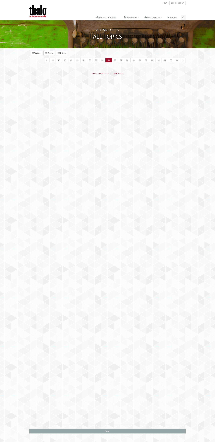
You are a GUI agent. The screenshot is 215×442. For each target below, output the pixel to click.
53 (96, 60)
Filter (62, 53)
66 (177, 60)
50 (77, 60)
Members (130, 17)
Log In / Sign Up (177, 3)
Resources (152, 17)
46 (52, 60)
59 (134, 60)
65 (171, 60)
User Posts (118, 73)
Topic (36, 53)
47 (59, 60)
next (107, 431)
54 (102, 60)
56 (115, 60)
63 (158, 60)
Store (172, 17)
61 (146, 60)
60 (140, 60)
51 (84, 60)
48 (65, 60)
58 (127, 60)
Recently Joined (106, 17)
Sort (49, 53)
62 (152, 60)
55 (109, 60)
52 (90, 60)
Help (165, 3)
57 (121, 60)
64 (165, 60)
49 (71, 60)
